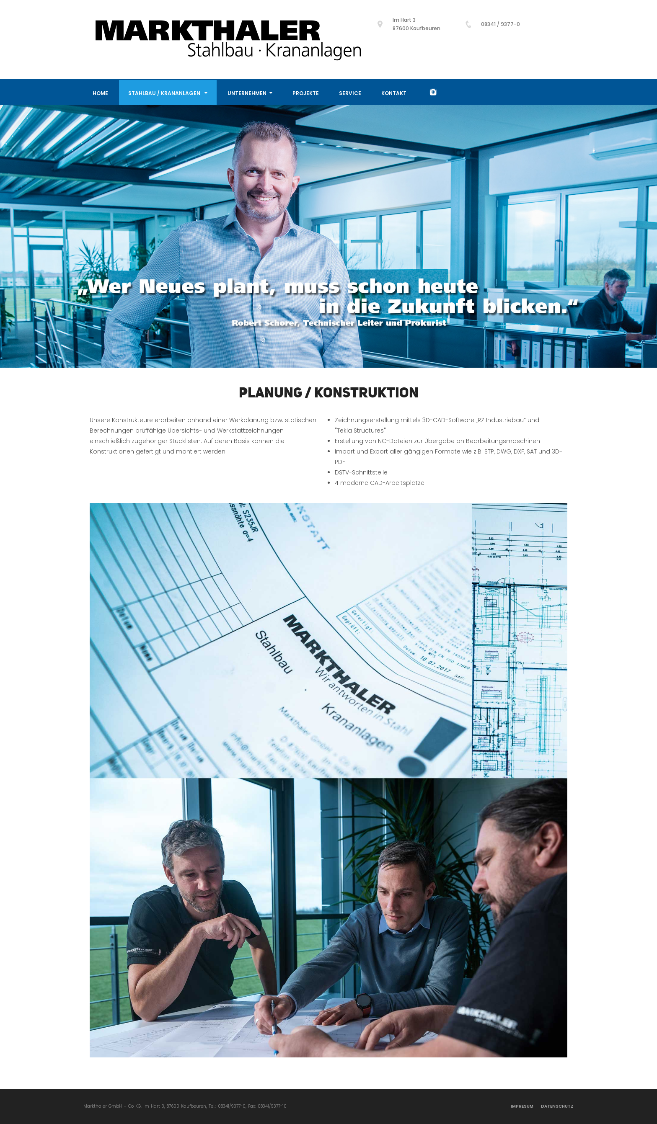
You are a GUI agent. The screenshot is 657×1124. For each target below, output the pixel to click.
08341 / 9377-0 (500, 24)
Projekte (305, 93)
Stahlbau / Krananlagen (167, 93)
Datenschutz (557, 1106)
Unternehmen (250, 93)
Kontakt (393, 93)
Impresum (522, 1106)
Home (100, 93)
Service (350, 93)
